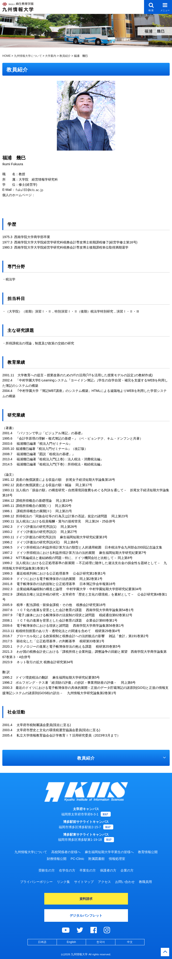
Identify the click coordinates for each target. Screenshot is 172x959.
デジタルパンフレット (86, 915)
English (71, 942)
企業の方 (127, 870)
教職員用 (145, 882)
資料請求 (86, 899)
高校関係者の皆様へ (66, 852)
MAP (106, 814)
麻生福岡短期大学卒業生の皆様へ (109, 852)
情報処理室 (117, 859)
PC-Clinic (77, 859)
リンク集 (63, 882)
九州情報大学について (30, 852)
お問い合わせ (125, 882)
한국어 (100, 942)
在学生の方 (67, 870)
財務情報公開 (56, 859)
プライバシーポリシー (36, 882)
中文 (130, 942)
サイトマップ (84, 882)
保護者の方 (108, 870)
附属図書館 (96, 859)
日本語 (42, 942)
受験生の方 (46, 870)
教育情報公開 (148, 852)
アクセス (104, 882)
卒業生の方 (87, 870)
